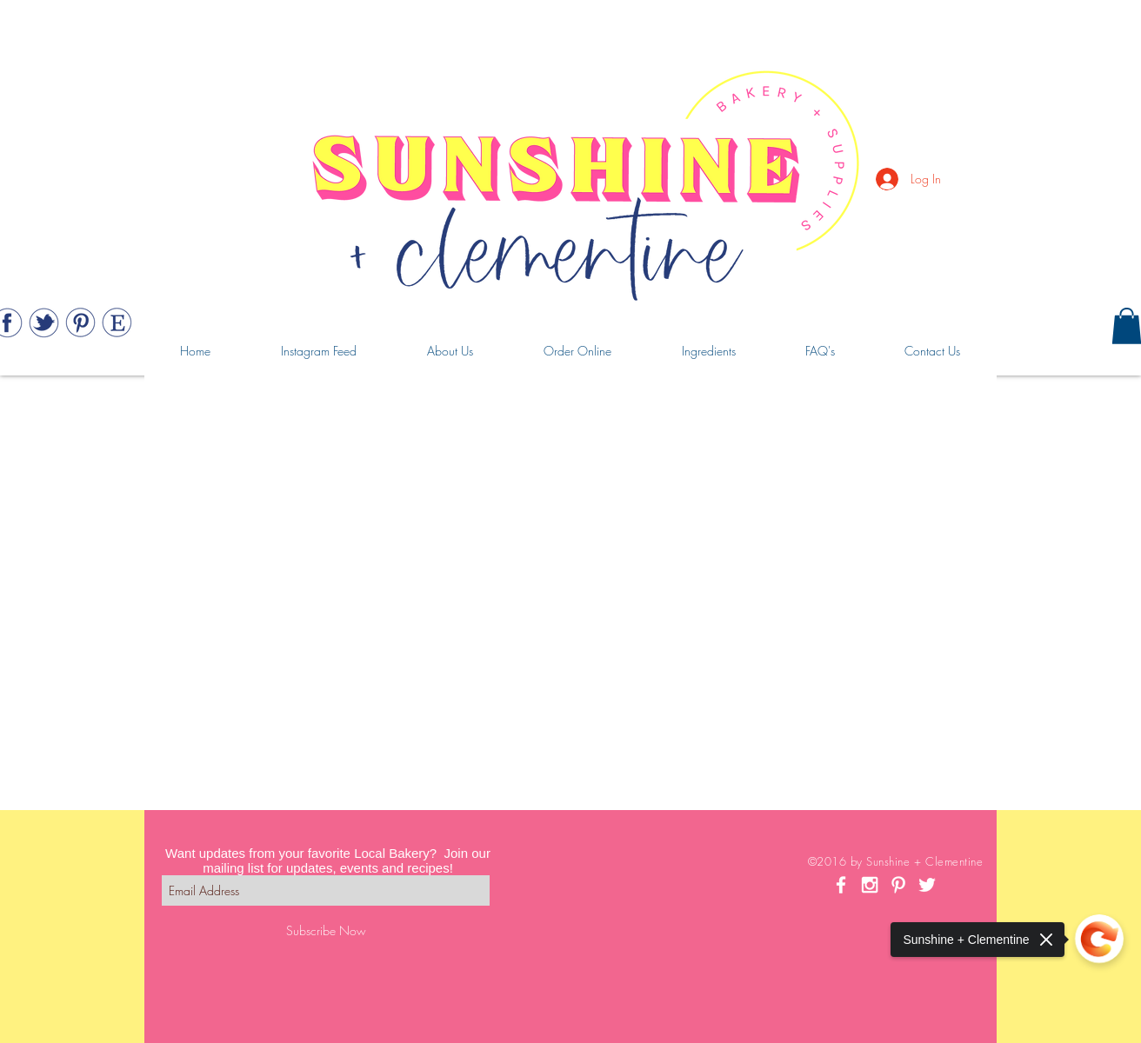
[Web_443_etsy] (117, 323)
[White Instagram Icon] (869, 885)
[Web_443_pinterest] (80, 323)
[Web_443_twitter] (44, 323)
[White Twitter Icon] (927, 885)
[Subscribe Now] (326, 930)
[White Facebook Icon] (841, 885)
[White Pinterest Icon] (898, 885)
